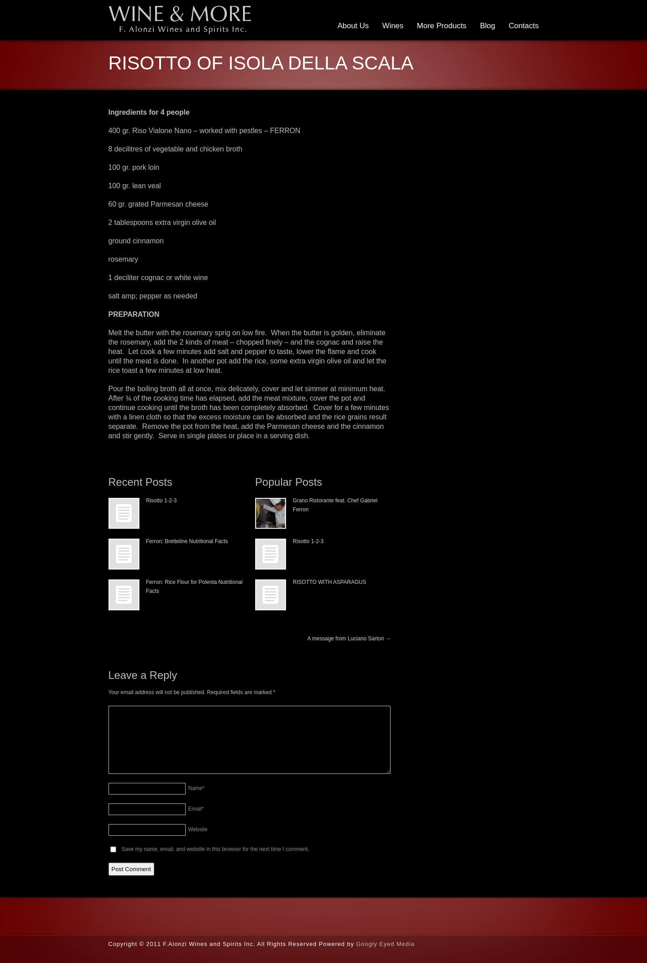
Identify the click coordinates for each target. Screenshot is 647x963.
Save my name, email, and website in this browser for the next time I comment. (215, 849)
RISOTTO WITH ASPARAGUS (329, 582)
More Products (442, 26)
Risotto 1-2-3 (161, 500)
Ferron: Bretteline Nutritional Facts (187, 541)
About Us (353, 26)
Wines (393, 26)
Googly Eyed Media (385, 944)
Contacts (523, 26)
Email (196, 809)
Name (196, 788)
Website (198, 829)
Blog (487, 26)
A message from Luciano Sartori (349, 638)
